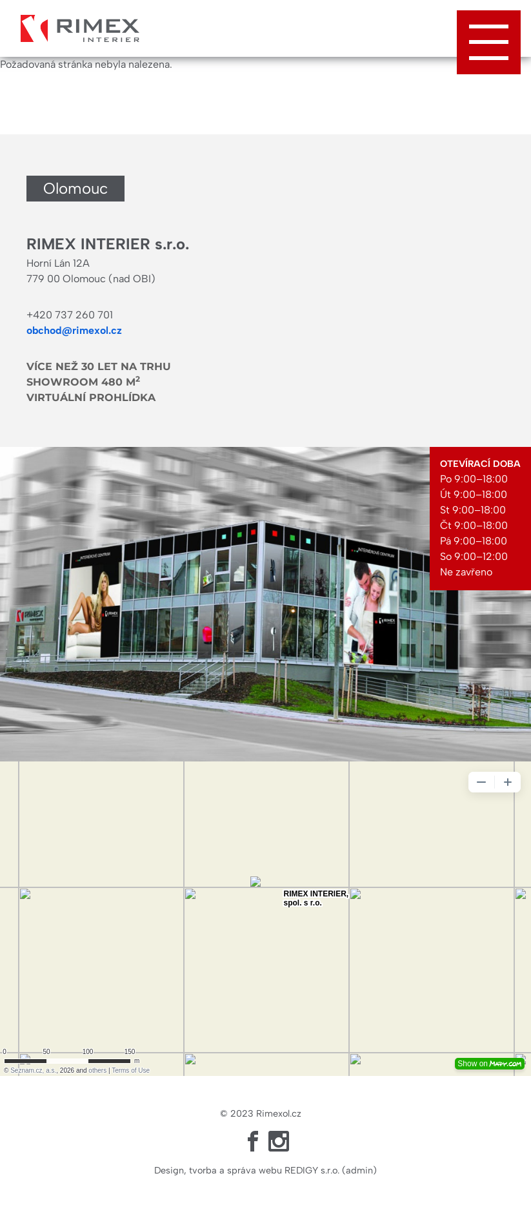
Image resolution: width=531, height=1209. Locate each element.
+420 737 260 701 (69, 315)
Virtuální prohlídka (90, 397)
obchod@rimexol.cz (74, 330)
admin (359, 1170)
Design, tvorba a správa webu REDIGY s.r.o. (246, 1170)
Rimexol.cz (278, 1113)
